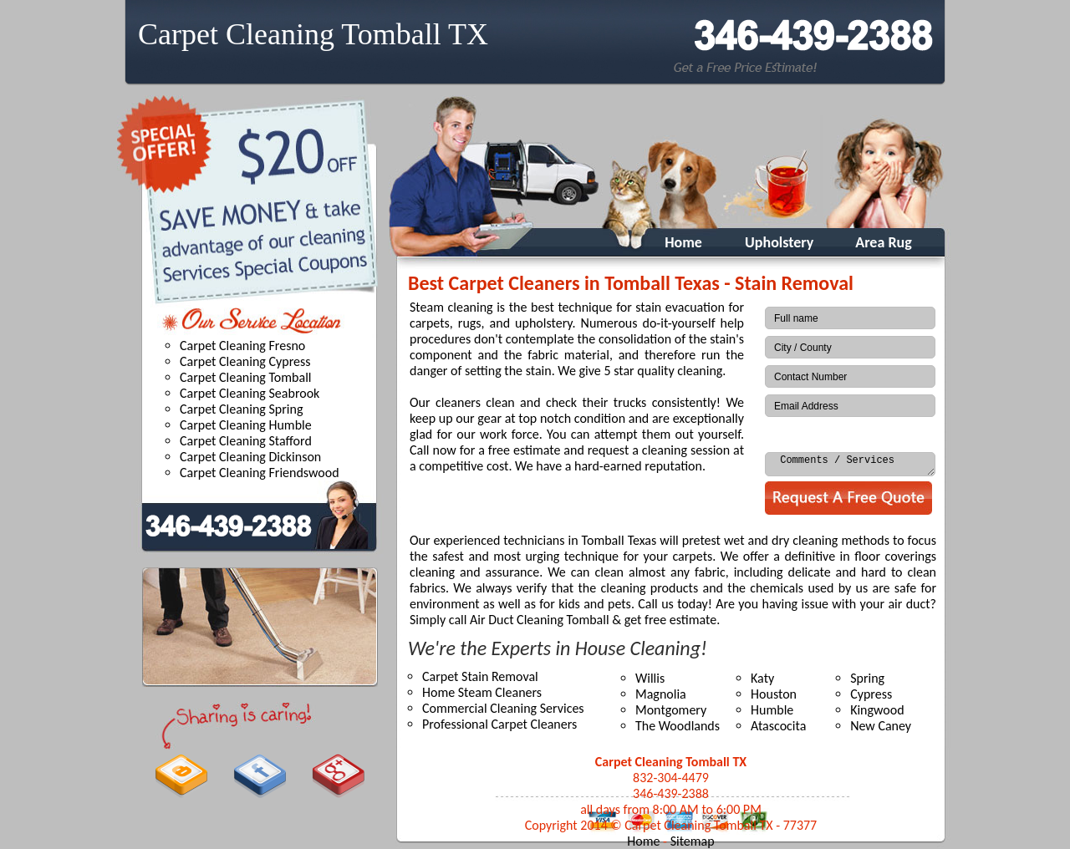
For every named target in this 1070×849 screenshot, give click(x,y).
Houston (774, 694)
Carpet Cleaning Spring (241, 409)
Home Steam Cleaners (482, 692)
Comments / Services (850, 464)
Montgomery (670, 710)
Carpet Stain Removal (480, 676)
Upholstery (779, 242)
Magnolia (660, 694)
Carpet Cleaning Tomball (246, 377)
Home (675, 242)
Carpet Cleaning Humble (246, 425)
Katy (762, 678)
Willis (650, 678)
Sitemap (692, 841)
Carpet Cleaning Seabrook (249, 393)
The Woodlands (677, 726)
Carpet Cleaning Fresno (242, 345)
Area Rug (883, 242)
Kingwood (877, 710)
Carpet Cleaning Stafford (246, 441)
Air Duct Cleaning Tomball (539, 620)
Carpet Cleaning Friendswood (259, 472)
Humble (772, 710)
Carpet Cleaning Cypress (245, 361)
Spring (867, 678)
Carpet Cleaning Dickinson (250, 457)
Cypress (871, 694)
